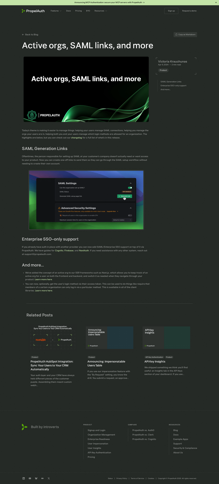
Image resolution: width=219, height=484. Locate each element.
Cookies (151, 478)
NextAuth (84, 250)
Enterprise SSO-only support (52, 239)
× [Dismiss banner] (216, 2)
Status (110, 478)
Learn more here (43, 279)
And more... (35, 265)
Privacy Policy (121, 478)
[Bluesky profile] (36, 478)
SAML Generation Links (47, 149)
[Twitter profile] (48, 478)
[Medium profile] (42, 478)
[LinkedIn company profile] (23, 478)
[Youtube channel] (30, 478)
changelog (76, 138)
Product (163, 70)
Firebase (68, 250)
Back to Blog (30, 34)
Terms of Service (137, 478)
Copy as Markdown (185, 34)
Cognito (59, 250)
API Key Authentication (154, 357)
